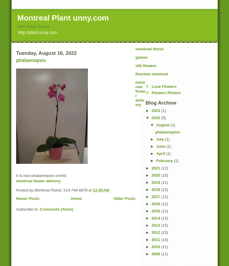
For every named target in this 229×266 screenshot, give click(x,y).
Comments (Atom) (57, 209)
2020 (156, 175)
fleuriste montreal (151, 74)
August (163, 125)
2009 (156, 254)
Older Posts (124, 198)
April (161, 153)
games (141, 57)
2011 (156, 239)
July (160, 139)
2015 (156, 211)
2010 (156, 247)
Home (76, 198)
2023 (156, 110)
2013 (156, 225)
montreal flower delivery (38, 181)
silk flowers (146, 65)
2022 (156, 118)
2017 (156, 197)
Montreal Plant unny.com (63, 17)
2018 (156, 189)
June (161, 146)
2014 (156, 218)
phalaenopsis (31, 60)
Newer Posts (27, 198)
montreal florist (33, 26)
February (165, 160)
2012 (156, 232)
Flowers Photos (166, 93)
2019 (156, 182)
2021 (156, 168)
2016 (156, 204)
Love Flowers (164, 86)
